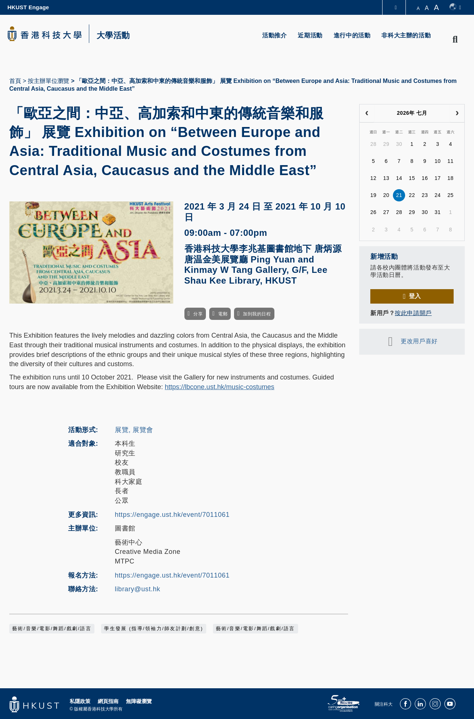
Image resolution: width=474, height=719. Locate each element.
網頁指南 (108, 701)
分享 (198, 314)
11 (450, 161)
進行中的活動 (352, 35)
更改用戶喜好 (419, 341)
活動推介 (274, 35)
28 (373, 144)
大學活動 (113, 35)
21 (399, 195)
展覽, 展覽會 (134, 430)
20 (386, 195)
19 (373, 195)
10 (437, 161)
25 (450, 195)
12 (373, 178)
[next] (457, 113)
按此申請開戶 (413, 313)
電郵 (222, 314)
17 (437, 178)
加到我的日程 (257, 314)
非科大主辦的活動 (406, 35)
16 (425, 178)
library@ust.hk (137, 589)
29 (386, 144)
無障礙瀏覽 (139, 701)
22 (412, 195)
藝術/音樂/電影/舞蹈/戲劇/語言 (51, 628)
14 (399, 178)
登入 (415, 296)
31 (437, 212)
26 (373, 212)
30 (399, 144)
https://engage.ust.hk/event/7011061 (172, 514)
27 (386, 212)
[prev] (367, 113)
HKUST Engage (28, 7)
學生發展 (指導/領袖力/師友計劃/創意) (153, 628)
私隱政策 (80, 701)
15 (412, 178)
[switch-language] (455, 7)
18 (450, 178)
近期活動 (310, 35)
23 (425, 195)
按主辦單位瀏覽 (48, 81)
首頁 (15, 81)
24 (437, 195)
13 (386, 178)
